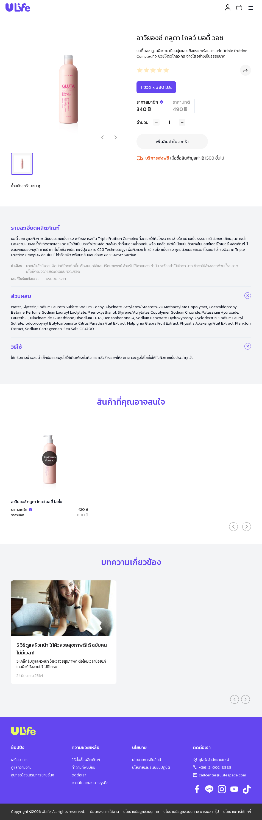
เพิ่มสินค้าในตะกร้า (172, 141)
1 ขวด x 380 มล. (156, 87)
